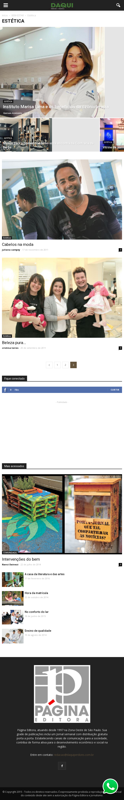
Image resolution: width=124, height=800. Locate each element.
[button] (118, 5)
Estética (8, 102)
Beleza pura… (14, 342)
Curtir (115, 389)
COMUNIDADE (10, 552)
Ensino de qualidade (38, 630)
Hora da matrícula (36, 593)
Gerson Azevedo (12, 113)
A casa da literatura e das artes (45, 574)
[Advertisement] (62, 428)
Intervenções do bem (21, 559)
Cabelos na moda (17, 244)
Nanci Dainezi (10, 564)
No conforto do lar (37, 611)
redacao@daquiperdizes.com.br (74, 755)
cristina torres (10, 347)
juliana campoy (11, 249)
